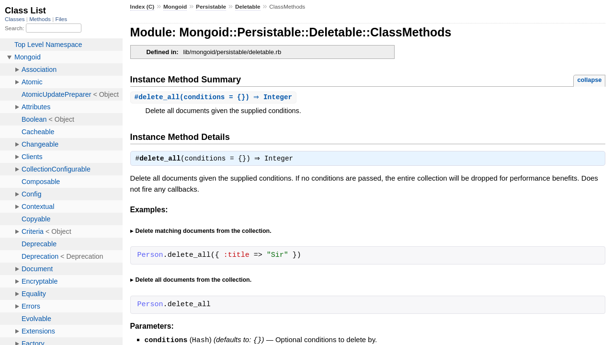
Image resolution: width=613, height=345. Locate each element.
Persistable (211, 6)
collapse (589, 79)
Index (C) (142, 6)
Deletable (248, 6)
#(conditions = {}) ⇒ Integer (215, 97)
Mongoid (175, 6)
